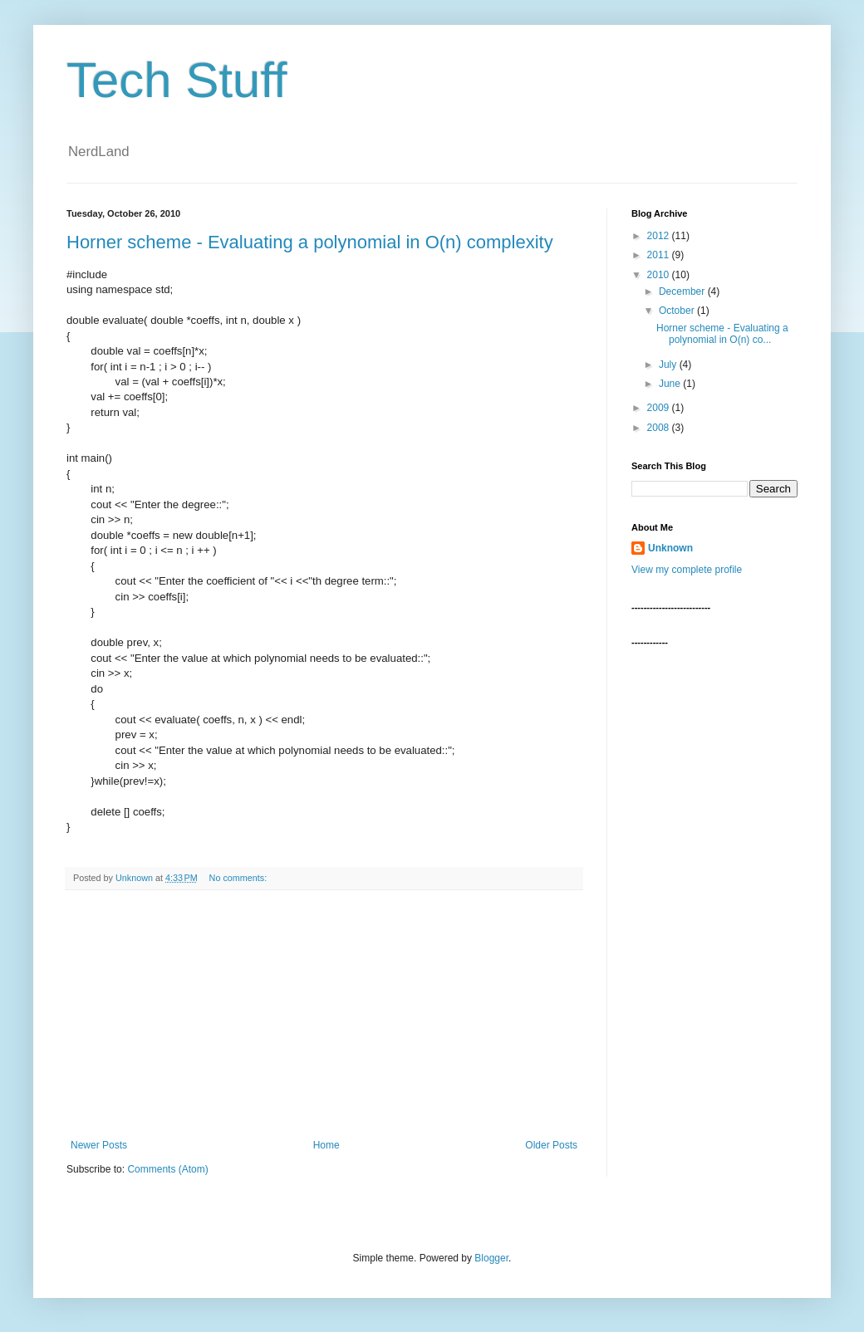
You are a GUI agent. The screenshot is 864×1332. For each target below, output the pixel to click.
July (669, 364)
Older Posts (551, 1145)
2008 (659, 427)
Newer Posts (99, 1145)
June (671, 383)
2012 (659, 236)
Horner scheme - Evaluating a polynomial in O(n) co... (722, 333)
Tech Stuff (176, 80)
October (678, 310)
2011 (659, 255)
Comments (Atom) (167, 1169)
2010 (659, 275)
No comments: (239, 878)
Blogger (491, 1258)
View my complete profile (686, 569)
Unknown (670, 548)
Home (326, 1145)
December (683, 291)
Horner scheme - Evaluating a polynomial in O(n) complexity (309, 242)
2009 (659, 408)
